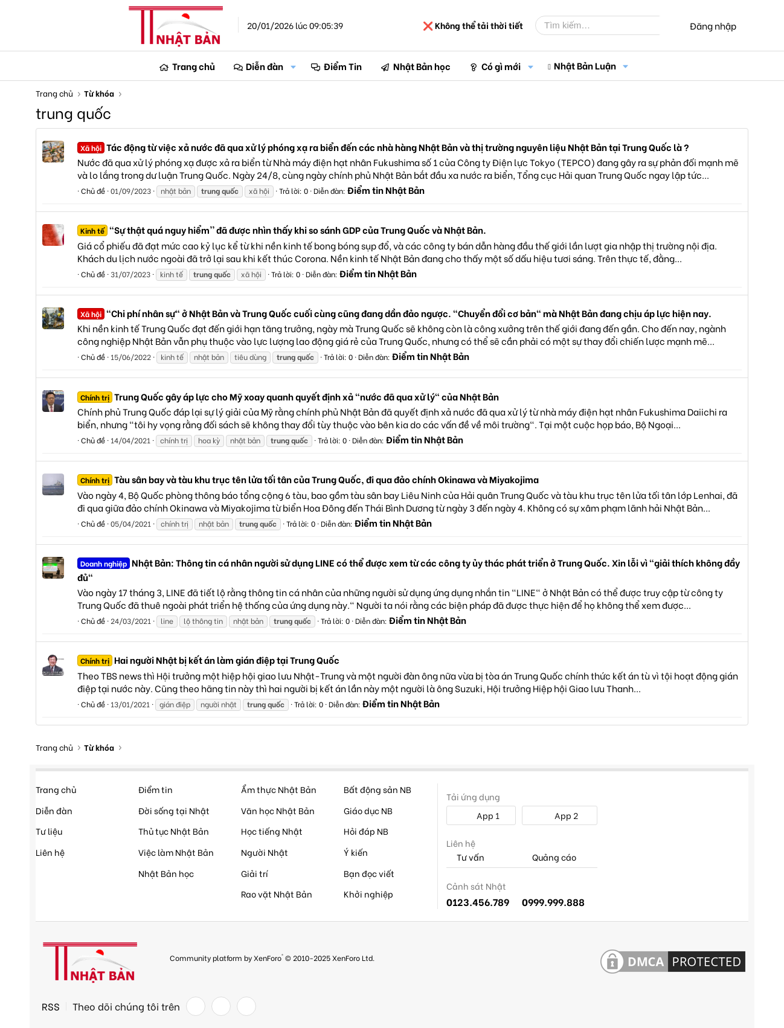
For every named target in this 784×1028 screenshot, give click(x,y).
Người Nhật (264, 852)
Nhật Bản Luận (585, 65)
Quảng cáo (549, 857)
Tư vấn (465, 857)
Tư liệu (49, 830)
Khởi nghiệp (368, 893)
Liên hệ (50, 852)
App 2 (559, 815)
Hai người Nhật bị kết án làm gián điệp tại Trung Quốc (208, 659)
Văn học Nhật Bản (278, 810)
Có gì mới (501, 65)
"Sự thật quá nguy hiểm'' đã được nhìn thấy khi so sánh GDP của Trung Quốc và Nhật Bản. (281, 229)
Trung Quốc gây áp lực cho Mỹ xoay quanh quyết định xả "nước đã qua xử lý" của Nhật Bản (288, 396)
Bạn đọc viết (369, 873)
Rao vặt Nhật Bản (276, 893)
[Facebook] (195, 1006)
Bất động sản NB (377, 789)
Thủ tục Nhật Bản (173, 830)
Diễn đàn (264, 65)
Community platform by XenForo (272, 957)
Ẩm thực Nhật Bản (278, 789)
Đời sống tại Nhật (174, 810)
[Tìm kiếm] (606, 25)
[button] (292, 66)
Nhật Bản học (422, 65)
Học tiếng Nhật (272, 830)
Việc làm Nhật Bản (176, 852)
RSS (51, 1006)
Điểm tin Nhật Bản (386, 189)
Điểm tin (155, 789)
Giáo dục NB (368, 810)
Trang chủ (193, 65)
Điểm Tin (343, 65)
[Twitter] (221, 1006)
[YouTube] (246, 1006)
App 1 (481, 815)
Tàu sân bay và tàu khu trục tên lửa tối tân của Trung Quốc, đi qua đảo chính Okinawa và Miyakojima (308, 479)
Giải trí (254, 873)
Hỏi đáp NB (366, 830)
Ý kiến (356, 852)
